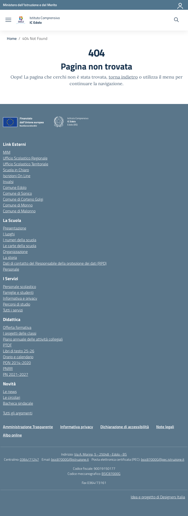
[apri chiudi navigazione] (8, 20)
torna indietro (123, 77)
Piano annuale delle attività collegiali (33, 339)
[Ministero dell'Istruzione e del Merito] (30, 4)
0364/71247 (29, 459)
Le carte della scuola (19, 246)
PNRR (8, 368)
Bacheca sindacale (18, 403)
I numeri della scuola (19, 240)
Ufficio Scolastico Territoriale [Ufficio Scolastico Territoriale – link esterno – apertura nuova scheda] (25, 164)
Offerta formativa (17, 327)
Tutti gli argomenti (17, 413)
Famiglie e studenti (18, 292)
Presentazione (14, 228)
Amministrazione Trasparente (28, 427)
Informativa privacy (76, 427)
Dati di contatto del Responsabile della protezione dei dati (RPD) (54, 263)
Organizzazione (15, 251)
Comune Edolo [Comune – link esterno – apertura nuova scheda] (14, 187)
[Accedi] (180, 5)
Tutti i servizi (13, 310)
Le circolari (11, 397)
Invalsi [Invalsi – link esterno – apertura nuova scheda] (8, 181)
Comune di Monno (18, 205)
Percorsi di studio (16, 304)
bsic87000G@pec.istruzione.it (162, 459)
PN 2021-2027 (15, 374)
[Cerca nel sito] (176, 20)
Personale (11, 269)
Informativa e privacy (20, 298)
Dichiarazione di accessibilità (124, 427)
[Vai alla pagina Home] (12, 38)
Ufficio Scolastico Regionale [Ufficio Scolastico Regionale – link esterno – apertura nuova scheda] (25, 158)
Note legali (165, 427)
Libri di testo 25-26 (18, 351)
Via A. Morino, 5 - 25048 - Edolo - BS (100, 454)
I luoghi (9, 234)
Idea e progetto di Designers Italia (158, 497)
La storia (10, 257)
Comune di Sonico (17, 193)
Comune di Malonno (19, 211)
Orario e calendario (18, 357)
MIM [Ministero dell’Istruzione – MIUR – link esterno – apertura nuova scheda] (6, 152)
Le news (10, 391)
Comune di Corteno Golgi (23, 199)
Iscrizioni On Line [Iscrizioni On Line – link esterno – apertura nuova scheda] (16, 176)
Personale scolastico (19, 286)
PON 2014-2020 (17, 363)
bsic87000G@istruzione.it (70, 459)
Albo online (12, 435)
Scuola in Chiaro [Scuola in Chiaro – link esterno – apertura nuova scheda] (16, 170)
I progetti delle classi (19, 333)
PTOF (7, 345)
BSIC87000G (111, 473)
